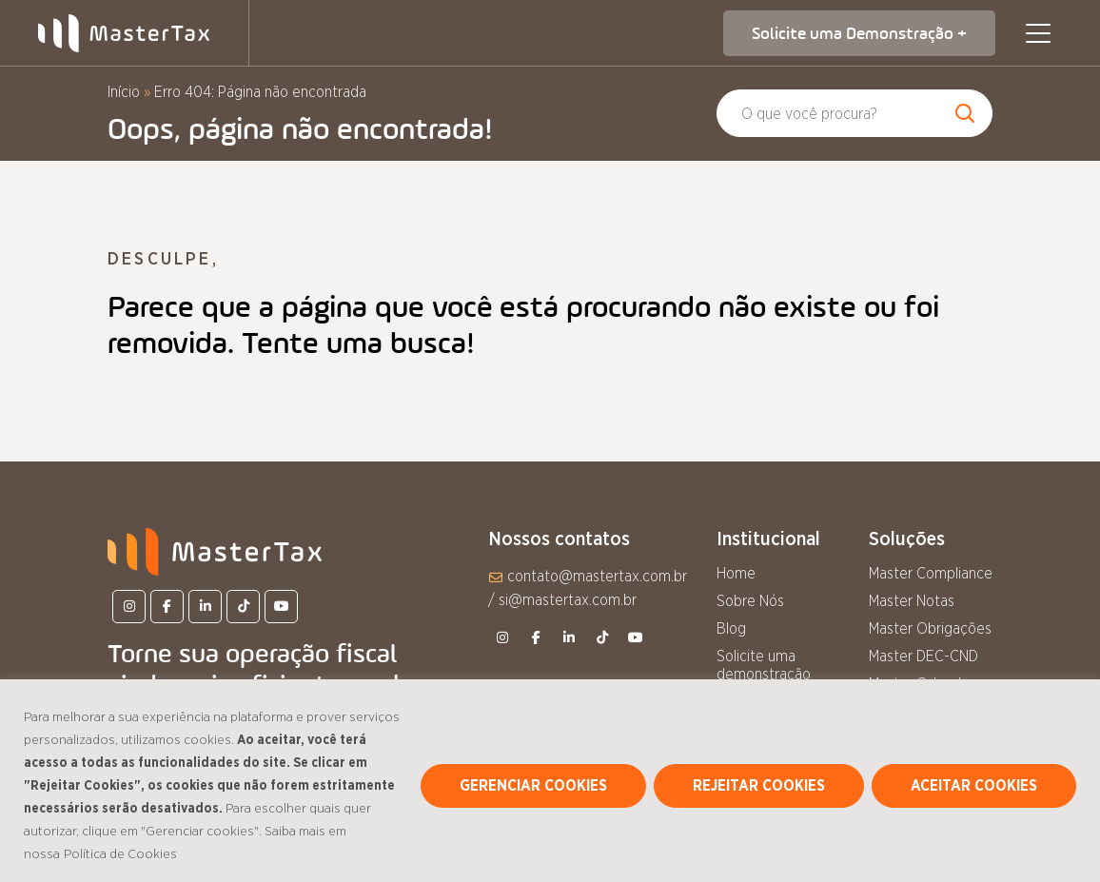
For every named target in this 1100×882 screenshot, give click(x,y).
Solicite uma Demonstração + (859, 33)
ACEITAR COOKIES (974, 786)
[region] (550, 780)
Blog (731, 629)
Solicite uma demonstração (764, 665)
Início (124, 92)
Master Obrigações (930, 629)
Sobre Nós (750, 601)
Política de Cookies (120, 854)
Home (736, 573)
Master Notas (911, 601)
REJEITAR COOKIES (759, 786)
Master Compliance (930, 573)
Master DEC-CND (923, 656)
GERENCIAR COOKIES (533, 786)
